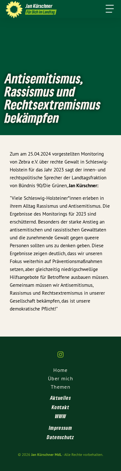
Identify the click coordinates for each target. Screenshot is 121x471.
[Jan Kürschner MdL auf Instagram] (60, 357)
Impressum (60, 427)
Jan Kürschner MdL (46, 454)
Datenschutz (60, 437)
